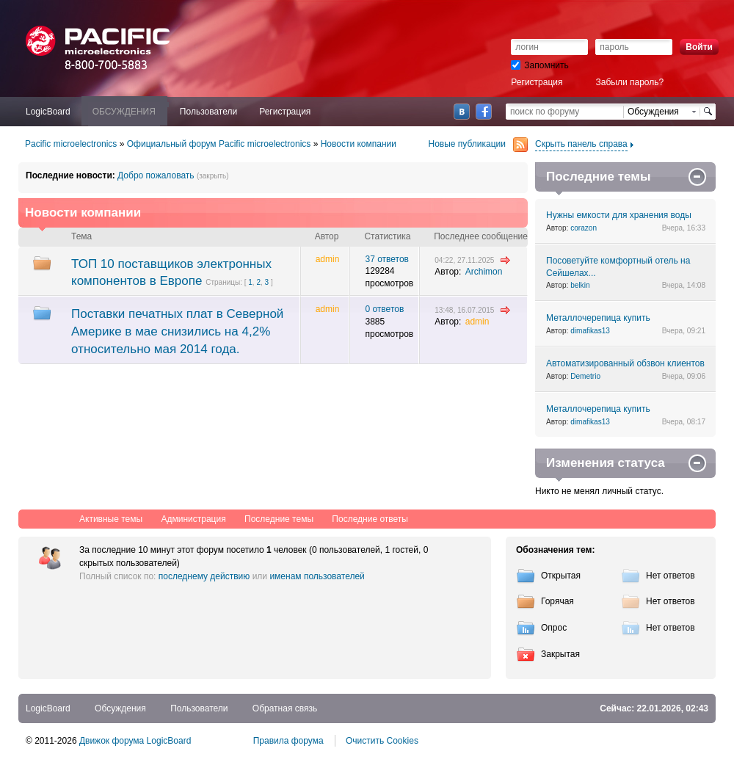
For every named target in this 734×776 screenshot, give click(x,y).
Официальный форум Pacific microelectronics (219, 144)
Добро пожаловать (155, 175)
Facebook (484, 112)
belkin (579, 285)
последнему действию (204, 576)
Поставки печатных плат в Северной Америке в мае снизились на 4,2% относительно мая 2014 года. (177, 331)
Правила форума (288, 741)
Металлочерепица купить (598, 318)
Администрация (193, 519)
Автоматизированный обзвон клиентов (625, 363)
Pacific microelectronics (71, 144)
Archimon (484, 271)
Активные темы (110, 519)
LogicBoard (48, 708)
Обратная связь (284, 708)
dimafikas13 (590, 331)
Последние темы (278, 519)
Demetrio (585, 376)
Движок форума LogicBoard (135, 741)
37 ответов (387, 259)
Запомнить (539, 65)
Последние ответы (370, 519)
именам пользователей (316, 576)
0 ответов (384, 309)
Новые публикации (478, 144)
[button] (517, 32)
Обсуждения (120, 708)
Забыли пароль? (630, 82)
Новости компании (358, 144)
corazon (583, 228)
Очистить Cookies (382, 741)
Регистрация (536, 82)
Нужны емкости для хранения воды (618, 215)
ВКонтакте (462, 112)
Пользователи (199, 708)
